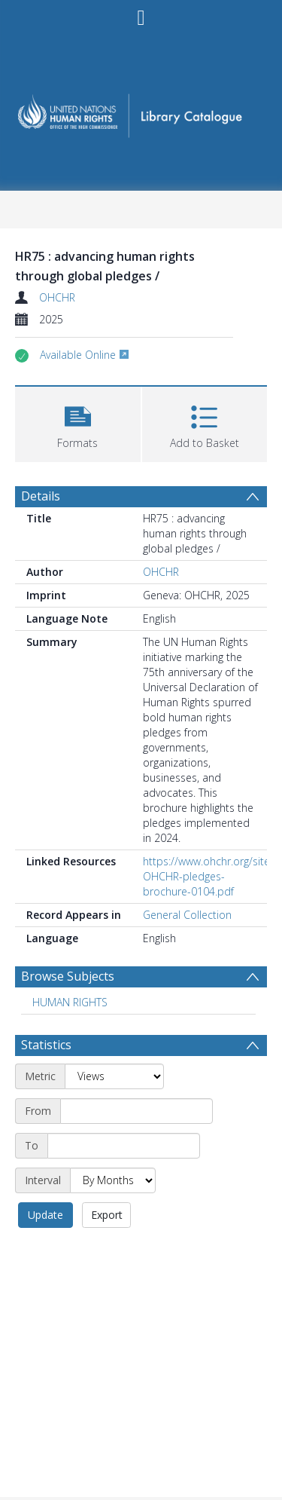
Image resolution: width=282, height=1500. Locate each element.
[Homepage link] (141, 111)
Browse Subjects (67, 976)
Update (45, 1215)
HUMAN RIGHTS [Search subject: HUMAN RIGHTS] (70, 1002)
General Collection (187, 915)
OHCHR (57, 297)
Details (40, 496)
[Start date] (136, 1111)
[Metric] (114, 1076)
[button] (78, 422)
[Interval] (113, 1180)
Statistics (46, 1044)
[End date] (123, 1146)
